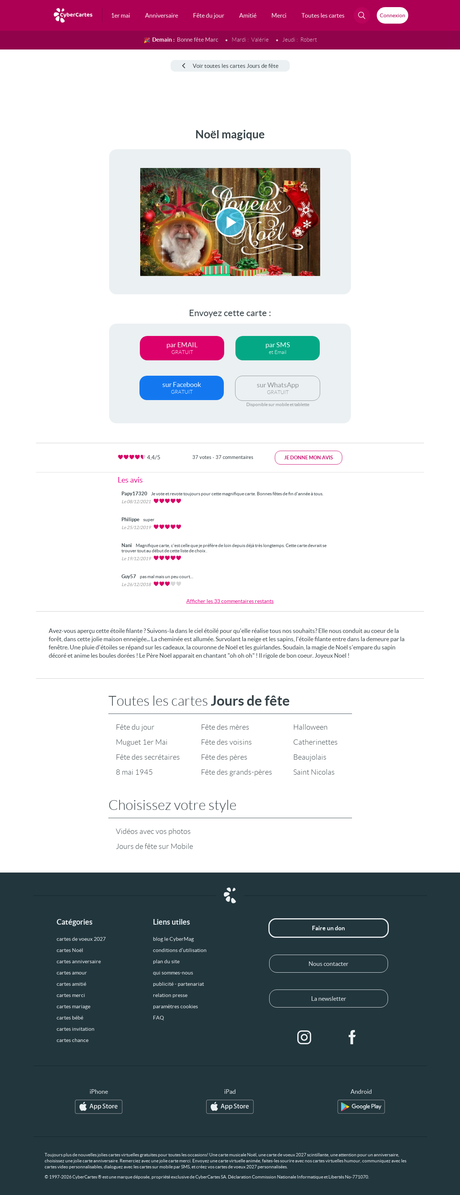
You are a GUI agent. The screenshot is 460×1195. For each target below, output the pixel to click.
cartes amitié (71, 984)
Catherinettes (315, 742)
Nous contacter (328, 963)
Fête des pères (224, 757)
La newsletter (328, 998)
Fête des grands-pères (236, 772)
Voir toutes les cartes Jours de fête (230, 66)
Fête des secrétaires (148, 757)
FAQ (158, 1018)
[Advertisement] (34, 240)
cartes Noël (70, 950)
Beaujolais (310, 757)
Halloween (310, 727)
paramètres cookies (175, 1006)
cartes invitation (75, 1029)
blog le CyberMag (173, 939)
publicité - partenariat (178, 984)
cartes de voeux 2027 (81, 939)
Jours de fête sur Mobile (154, 846)
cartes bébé (70, 1018)
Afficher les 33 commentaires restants (230, 601)
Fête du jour (135, 727)
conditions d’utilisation (180, 950)
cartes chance (72, 1040)
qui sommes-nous (173, 973)
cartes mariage (73, 1006)
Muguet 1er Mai (142, 742)
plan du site (166, 961)
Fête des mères (225, 727)
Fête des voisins (226, 742)
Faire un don (328, 928)
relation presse (170, 995)
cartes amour (72, 973)
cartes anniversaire (79, 961)
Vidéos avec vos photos (153, 831)
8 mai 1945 (134, 772)
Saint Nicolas (314, 772)
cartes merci (71, 995)
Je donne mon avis (308, 457)
